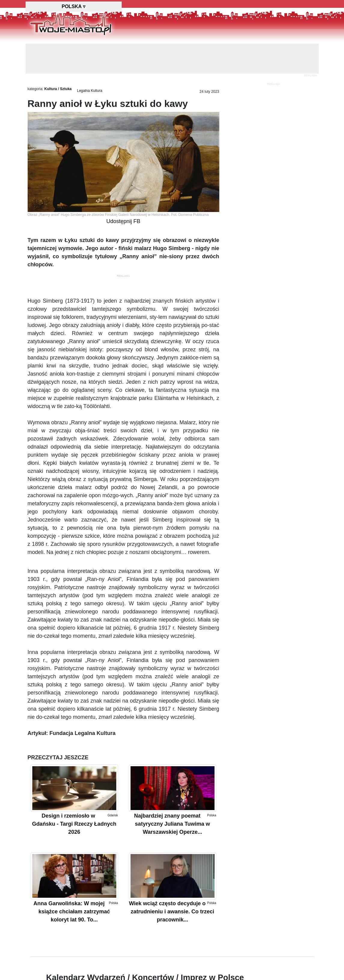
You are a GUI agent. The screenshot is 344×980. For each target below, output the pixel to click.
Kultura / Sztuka (58, 89)
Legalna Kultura (89, 91)
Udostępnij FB (123, 221)
